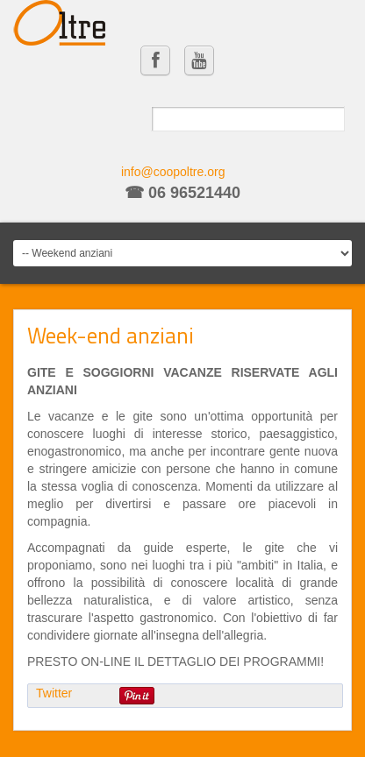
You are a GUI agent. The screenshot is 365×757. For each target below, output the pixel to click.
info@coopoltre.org (173, 172)
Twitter (54, 693)
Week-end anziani (110, 335)
